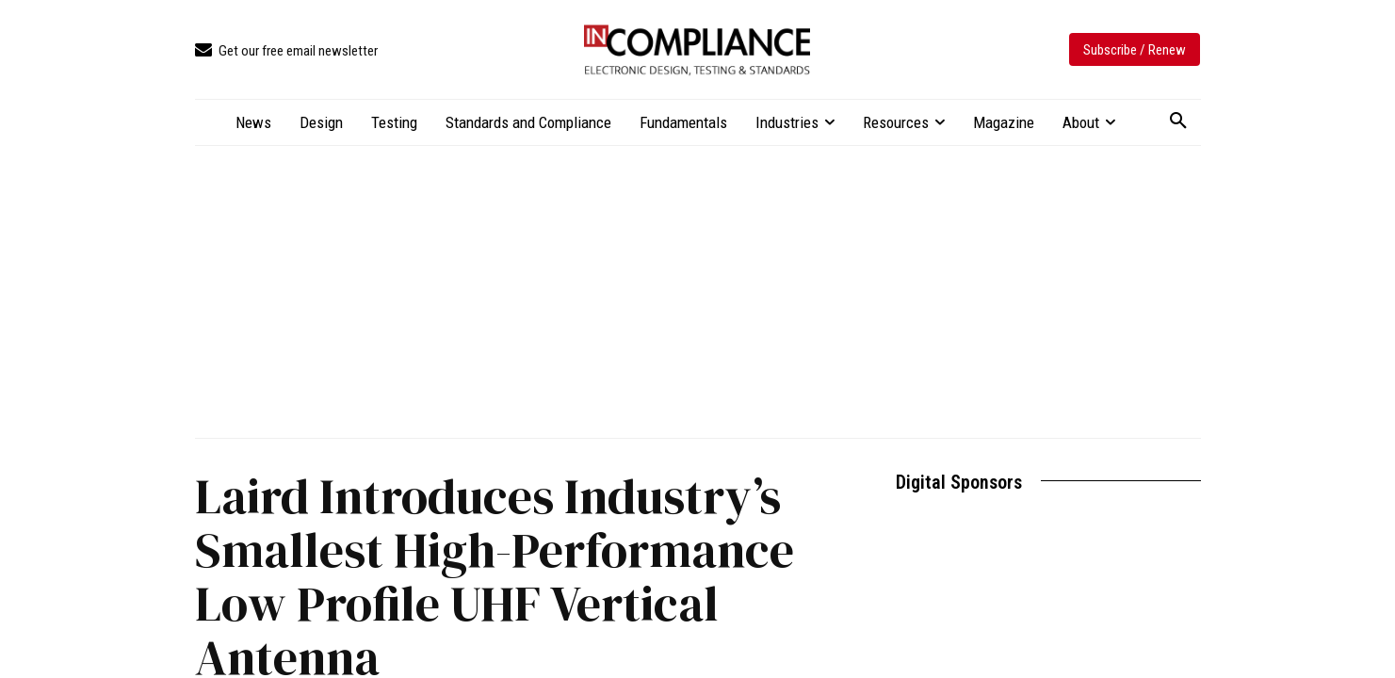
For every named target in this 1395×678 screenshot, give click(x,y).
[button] (1178, 121)
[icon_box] (286, 51)
